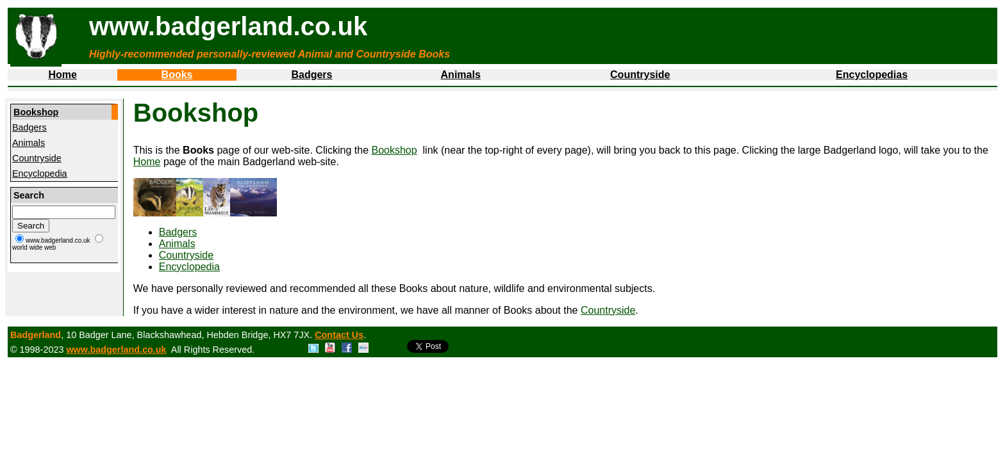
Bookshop (35, 112)
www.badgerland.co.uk (116, 349)
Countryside (640, 74)
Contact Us (339, 335)
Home (62, 74)
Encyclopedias (872, 74)
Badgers (311, 74)
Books (177, 74)
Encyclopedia (39, 173)
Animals (461, 74)
